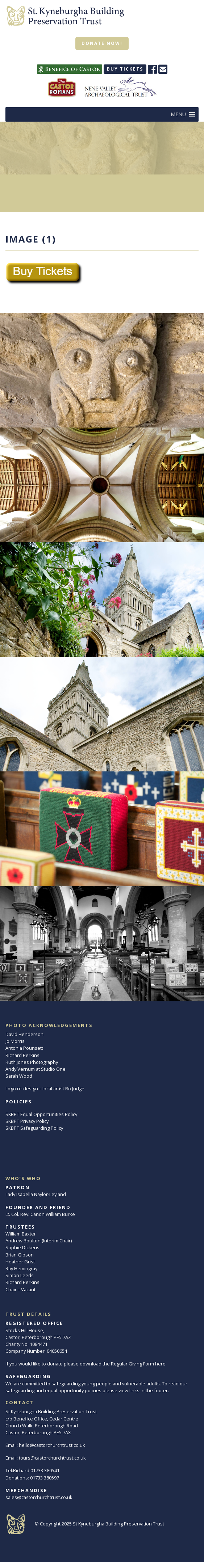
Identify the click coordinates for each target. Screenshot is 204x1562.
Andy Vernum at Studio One (35, 1069)
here (160, 1363)
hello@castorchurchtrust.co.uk (52, 1445)
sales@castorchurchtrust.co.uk (38, 1497)
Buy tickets (125, 69)
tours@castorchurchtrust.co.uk (52, 1457)
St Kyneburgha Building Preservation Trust (118, 1523)
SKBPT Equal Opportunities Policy (41, 1114)
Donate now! (102, 43)
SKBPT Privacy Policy (27, 1121)
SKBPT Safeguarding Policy (34, 1128)
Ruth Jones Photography (31, 1062)
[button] (178, 114)
